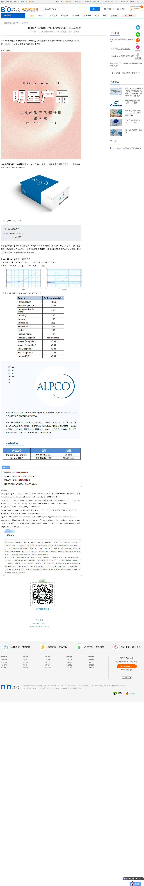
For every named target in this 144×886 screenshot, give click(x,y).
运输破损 (69, 662)
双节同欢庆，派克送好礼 (120, 49)
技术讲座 (91, 667)
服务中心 (4, 656)
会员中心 (68, 2)
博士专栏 (91, 662)
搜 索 (95, 9)
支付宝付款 (48, 667)
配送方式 (25, 656)
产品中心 (41, 16)
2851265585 (113, 2)
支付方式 (47, 656)
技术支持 (87, 16)
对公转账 (47, 660)
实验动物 (76, 16)
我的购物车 (137, 9)
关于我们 (4, 660)
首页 (32, 16)
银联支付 (47, 662)
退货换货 (69, 667)
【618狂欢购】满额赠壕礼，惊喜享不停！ (126, 73)
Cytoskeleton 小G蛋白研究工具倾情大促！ (128, 148)
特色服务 (91, 656)
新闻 (105, 16)
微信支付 (47, 665)
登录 (22, 2)
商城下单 (4, 667)
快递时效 (69, 665)
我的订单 (59, 2)
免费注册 (31, 2)
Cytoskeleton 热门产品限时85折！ (123, 56)
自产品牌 (53, 16)
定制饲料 (91, 660)
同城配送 (25, 660)
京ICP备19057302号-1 (53, 688)
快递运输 (25, 665)
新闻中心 (25, 23)
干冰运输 (25, 662)
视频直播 (91, 665)
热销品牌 (64, 16)
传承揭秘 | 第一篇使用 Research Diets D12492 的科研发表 (133, 113)
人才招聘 (4, 665)
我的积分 (121, 9)
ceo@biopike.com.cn (75, 688)
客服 (97, 16)
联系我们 (78, 2)
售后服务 (69, 656)
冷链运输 (25, 667)
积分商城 (114, 16)
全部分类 (7, 16)
